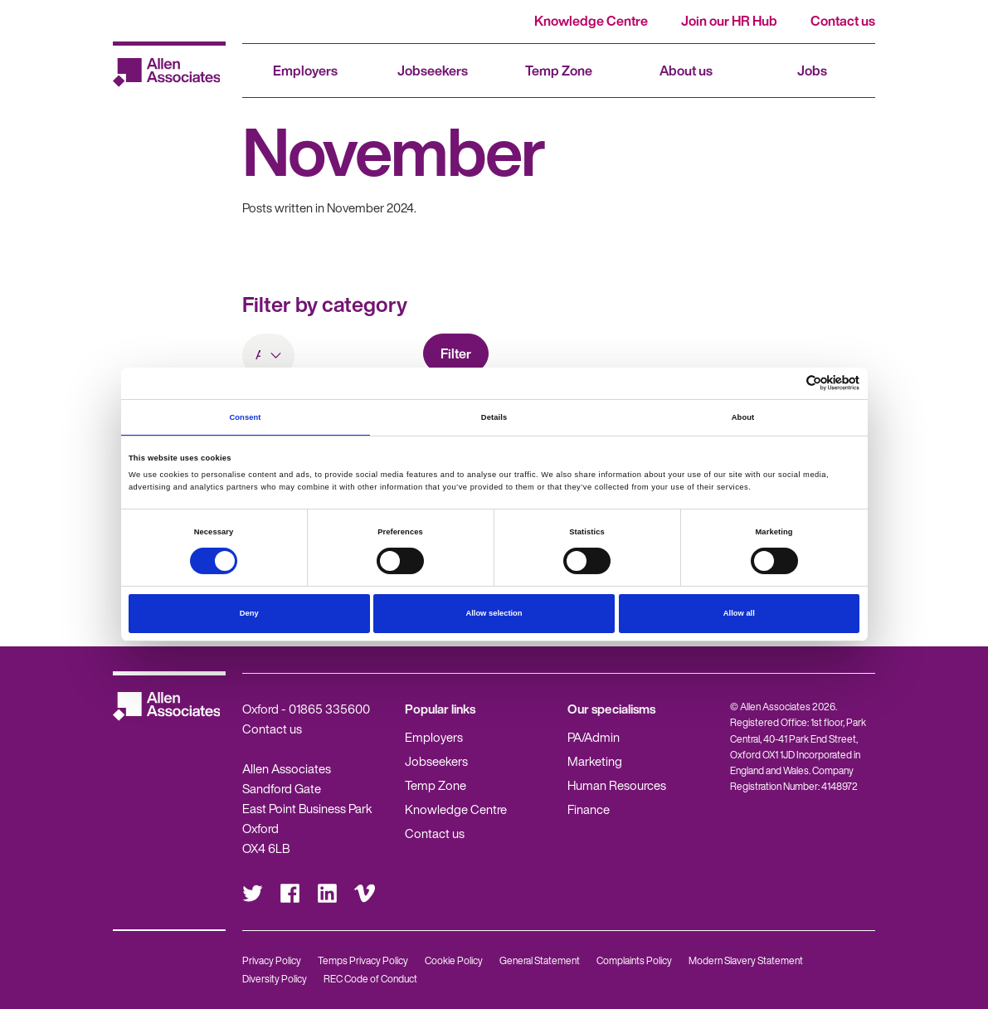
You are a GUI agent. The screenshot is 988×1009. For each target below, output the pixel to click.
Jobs (812, 70)
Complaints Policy (634, 960)
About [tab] (743, 417)
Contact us (842, 21)
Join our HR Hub (729, 21)
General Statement (539, 960)
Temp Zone (558, 70)
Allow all (739, 613)
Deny (249, 613)
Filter (455, 353)
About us (686, 70)
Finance (588, 809)
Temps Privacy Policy (363, 960)
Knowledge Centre (591, 21)
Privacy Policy (271, 960)
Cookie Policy (454, 960)
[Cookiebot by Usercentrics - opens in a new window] (786, 383)
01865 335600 (329, 708)
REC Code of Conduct (370, 979)
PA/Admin (593, 737)
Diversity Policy (274, 979)
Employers (305, 70)
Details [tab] (494, 417)
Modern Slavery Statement (746, 960)
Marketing (594, 761)
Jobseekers (432, 70)
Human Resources (616, 785)
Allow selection (493, 613)
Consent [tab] (244, 417)
